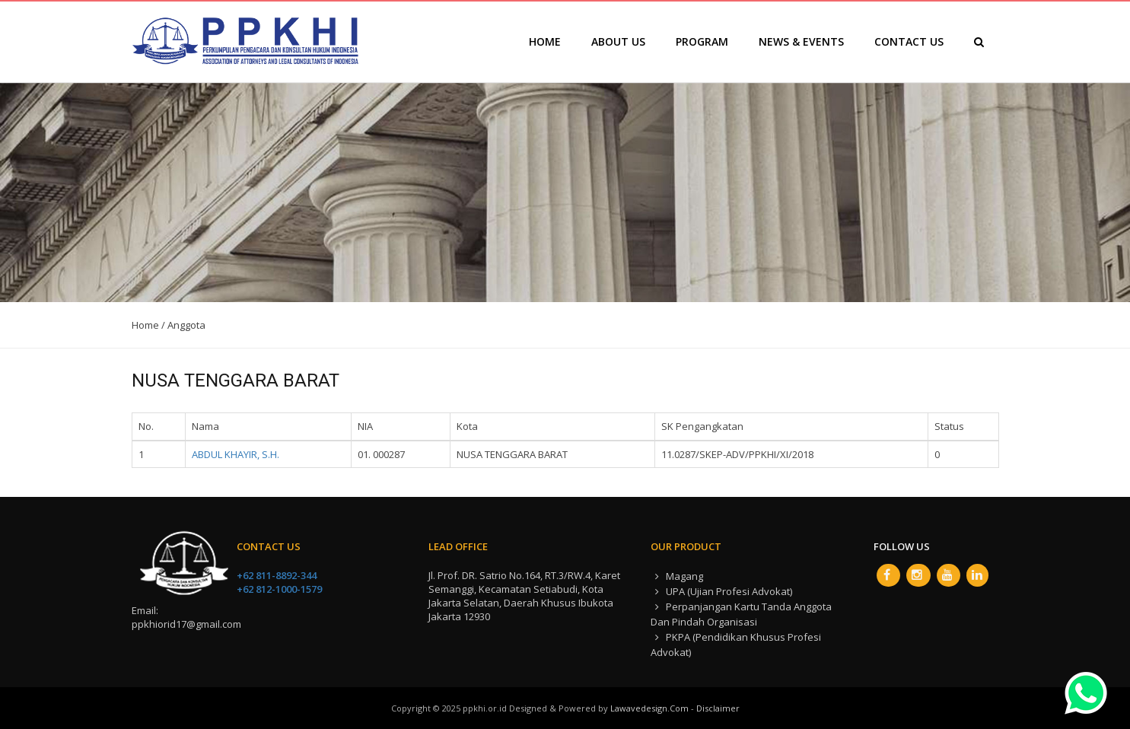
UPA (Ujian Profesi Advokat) (721, 591)
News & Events (801, 41)
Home (545, 41)
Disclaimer (718, 708)
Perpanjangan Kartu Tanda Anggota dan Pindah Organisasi (741, 614)
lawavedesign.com (649, 708)
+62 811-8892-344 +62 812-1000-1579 (279, 582)
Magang (677, 576)
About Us (618, 41)
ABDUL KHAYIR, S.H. (235, 454)
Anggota (186, 325)
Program (702, 41)
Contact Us (909, 41)
